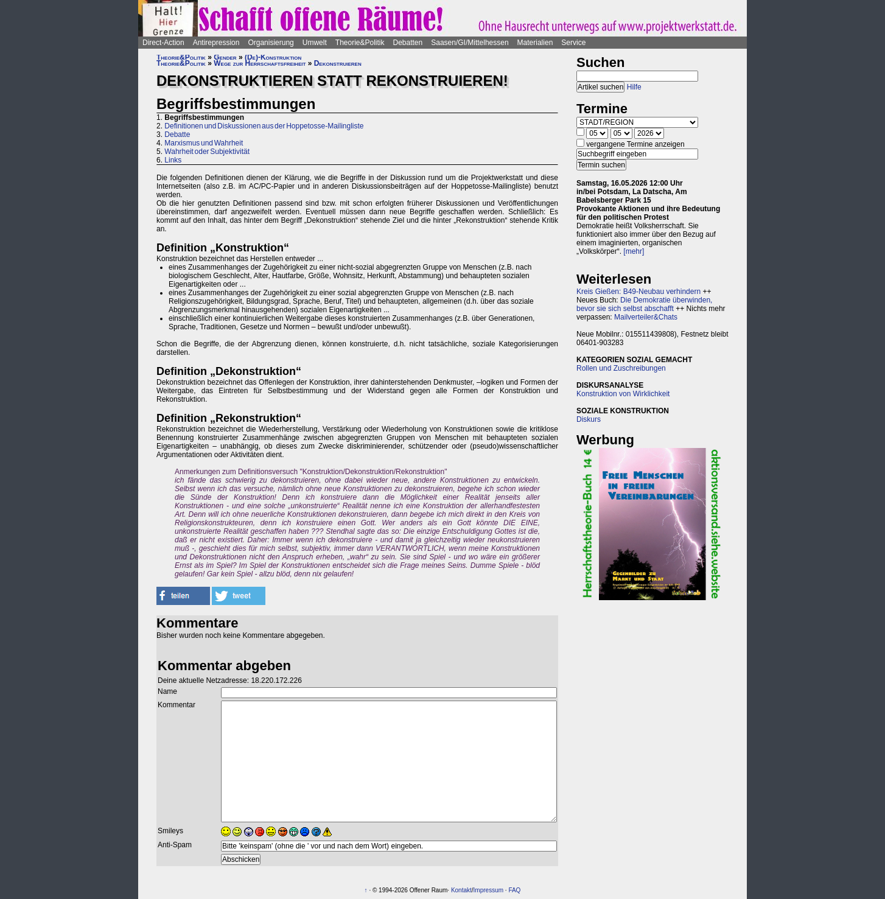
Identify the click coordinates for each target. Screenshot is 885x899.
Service (573, 42)
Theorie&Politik (360, 42)
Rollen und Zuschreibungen (621, 368)
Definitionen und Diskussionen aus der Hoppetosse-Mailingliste (263, 126)
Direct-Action (163, 42)
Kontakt (461, 890)
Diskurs (588, 419)
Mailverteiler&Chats (645, 317)
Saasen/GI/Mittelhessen (469, 42)
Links (172, 160)
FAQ (514, 890)
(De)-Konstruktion (273, 57)
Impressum (488, 890)
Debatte (177, 134)
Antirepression (216, 42)
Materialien (535, 42)
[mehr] (633, 251)
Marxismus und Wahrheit (203, 143)
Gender (225, 57)
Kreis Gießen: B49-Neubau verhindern (638, 291)
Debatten (408, 42)
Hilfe (634, 87)
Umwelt (315, 42)
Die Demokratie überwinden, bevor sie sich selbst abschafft (644, 304)
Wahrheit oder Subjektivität (207, 151)
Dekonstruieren (338, 63)
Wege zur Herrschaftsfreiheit (260, 63)
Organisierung (270, 42)
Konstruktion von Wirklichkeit (623, 394)
